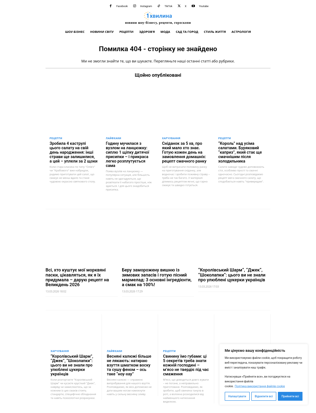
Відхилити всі (264, 396)
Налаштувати (237, 396)
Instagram (146, 6)
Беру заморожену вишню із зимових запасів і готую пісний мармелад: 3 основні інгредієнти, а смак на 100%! (157, 277)
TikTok (168, 6)
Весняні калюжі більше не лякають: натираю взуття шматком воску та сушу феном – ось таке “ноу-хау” (129, 365)
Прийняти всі (290, 396)
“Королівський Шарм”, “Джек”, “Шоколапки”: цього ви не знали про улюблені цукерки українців (231, 274)
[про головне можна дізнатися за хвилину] (158, 17)
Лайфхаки (113, 138)
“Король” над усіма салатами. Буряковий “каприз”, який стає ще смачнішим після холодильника (240, 152)
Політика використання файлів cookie (260, 386)
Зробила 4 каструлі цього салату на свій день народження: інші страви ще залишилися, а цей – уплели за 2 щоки (74, 152)
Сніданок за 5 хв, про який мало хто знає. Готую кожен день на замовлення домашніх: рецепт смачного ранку (184, 152)
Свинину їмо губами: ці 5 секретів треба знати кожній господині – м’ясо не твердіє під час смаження (186, 365)
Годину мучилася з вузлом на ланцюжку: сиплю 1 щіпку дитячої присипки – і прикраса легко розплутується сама (127, 154)
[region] (263, 374)
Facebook (122, 6)
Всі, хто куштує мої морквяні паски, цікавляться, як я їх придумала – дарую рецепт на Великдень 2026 (77, 277)
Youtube (204, 6)
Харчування (171, 138)
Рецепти (56, 138)
